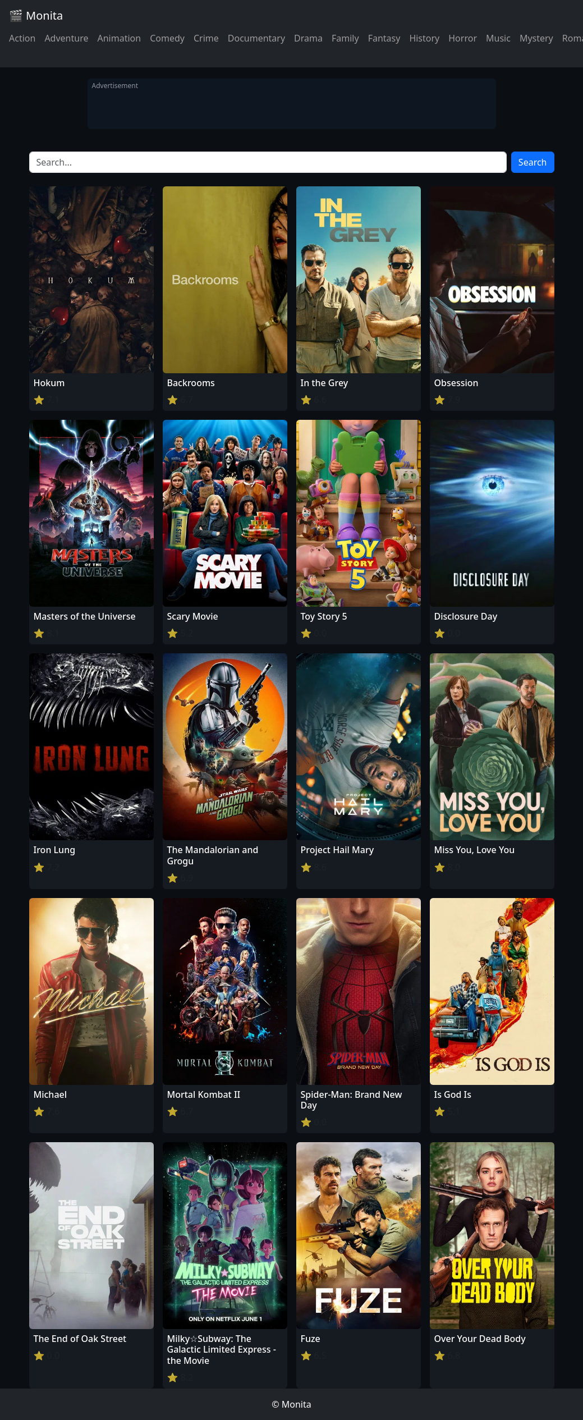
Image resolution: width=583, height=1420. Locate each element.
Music (498, 38)
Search (532, 162)
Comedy (167, 38)
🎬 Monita (36, 15)
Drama (308, 38)
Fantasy (384, 38)
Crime (206, 38)
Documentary (256, 38)
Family (345, 38)
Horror (462, 38)
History (424, 38)
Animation (119, 38)
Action (22, 38)
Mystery (536, 38)
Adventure (66, 38)
